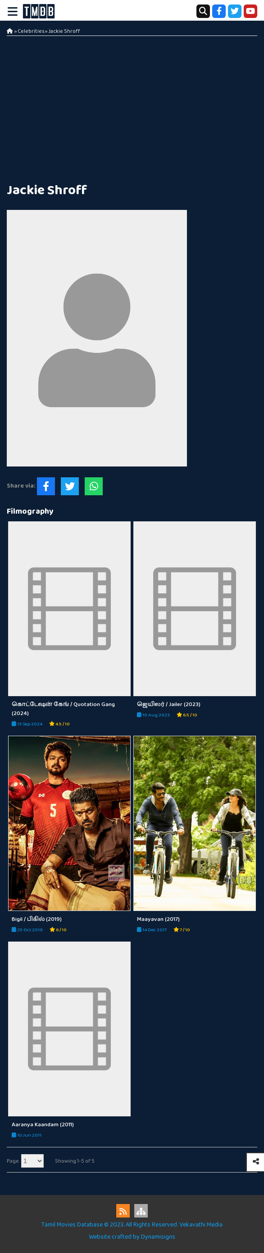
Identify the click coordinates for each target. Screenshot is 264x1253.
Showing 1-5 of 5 (75, 1161)
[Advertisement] (132, 108)
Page (13, 1161)
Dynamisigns (158, 1237)
